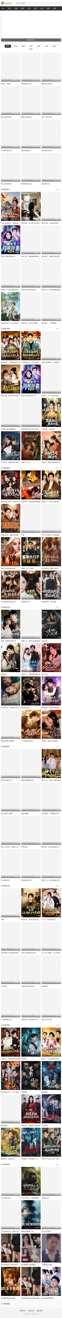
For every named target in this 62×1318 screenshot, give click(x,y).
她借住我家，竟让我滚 (49, 601)
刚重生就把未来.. (26, 117)
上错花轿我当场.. (6, 150)
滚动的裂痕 (25, 813)
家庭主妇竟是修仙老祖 (8, 568)
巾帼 (22, 535)
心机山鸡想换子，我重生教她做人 (12, 223)
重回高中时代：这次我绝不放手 (11, 323)
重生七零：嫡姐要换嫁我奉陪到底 (32, 256)
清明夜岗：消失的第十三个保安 (31, 1159)
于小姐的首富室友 (27, 741)
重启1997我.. (46, 184)
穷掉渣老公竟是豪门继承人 (50, 568)
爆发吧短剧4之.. (26, 150)
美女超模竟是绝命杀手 (8, 601)
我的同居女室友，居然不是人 (10, 501)
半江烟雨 (4, 986)
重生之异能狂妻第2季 (8, 256)
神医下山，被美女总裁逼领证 (30, 641)
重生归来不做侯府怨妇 (28, 290)
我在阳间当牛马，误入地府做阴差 (12, 1092)
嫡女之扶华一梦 (47, 1019)
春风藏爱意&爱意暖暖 (28, 1265)
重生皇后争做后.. (47, 84)
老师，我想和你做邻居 (8, 641)
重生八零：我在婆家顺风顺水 (51, 290)
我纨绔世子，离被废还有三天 (10, 362)
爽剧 (22, 8)
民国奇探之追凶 (26, 184)
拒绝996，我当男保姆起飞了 (51, 847)
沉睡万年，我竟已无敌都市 (50, 501)
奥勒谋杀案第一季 (27, 1231)
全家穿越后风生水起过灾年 (30, 429)
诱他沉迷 (45, 641)
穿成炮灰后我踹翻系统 (8, 429)
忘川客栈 (45, 1125)
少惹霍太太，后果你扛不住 (10, 707)
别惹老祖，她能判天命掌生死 (30, 1125)
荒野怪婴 (24, 1092)
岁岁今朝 (45, 674)
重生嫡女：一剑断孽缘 (49, 323)
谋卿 (2, 919)
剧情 (54, 8)
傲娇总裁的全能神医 (7, 741)
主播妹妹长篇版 (47, 1265)
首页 (3, 8)
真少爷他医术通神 (7, 813)
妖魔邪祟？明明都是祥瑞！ (30, 1019)
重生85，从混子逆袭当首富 (10, 290)
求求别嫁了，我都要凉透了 (50, 813)
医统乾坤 (24, 1059)
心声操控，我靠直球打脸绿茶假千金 (12, 462)
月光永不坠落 (46, 1231)
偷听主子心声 (25, 462)
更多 (58, 189)
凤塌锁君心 (4, 1125)
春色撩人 (4, 674)
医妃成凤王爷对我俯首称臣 (10, 953)
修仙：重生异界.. (47, 117)
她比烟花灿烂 (25, 707)
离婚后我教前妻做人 (28, 780)
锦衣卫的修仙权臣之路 (28, 953)
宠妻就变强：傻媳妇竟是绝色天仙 (12, 535)
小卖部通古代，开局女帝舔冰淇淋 (32, 362)
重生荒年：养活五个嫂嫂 (29, 323)
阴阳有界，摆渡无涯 (7, 1159)
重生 (9, 8)
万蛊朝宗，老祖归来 (48, 429)
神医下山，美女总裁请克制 (50, 880)
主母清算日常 (5, 880)
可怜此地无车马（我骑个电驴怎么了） (13, 1231)
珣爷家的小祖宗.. (47, 150)
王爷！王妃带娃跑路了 (49, 919)
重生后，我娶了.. (6, 84)
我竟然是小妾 (25, 601)
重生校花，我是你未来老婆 (50, 256)
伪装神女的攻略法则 (28, 986)
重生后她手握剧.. (6, 117)
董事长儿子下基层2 (27, 568)
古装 (41, 8)
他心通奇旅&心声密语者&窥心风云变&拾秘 (15, 1265)
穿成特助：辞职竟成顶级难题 (30, 501)
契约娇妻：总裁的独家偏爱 (50, 707)
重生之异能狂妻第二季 (28, 395)
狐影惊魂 (45, 1092)
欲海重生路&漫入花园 (8, 1298)
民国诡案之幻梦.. (26, 84)
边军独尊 (45, 986)
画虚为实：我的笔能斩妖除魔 (10, 1059)
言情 (28, 8)
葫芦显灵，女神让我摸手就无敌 (31, 919)
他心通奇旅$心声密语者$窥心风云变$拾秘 (35, 1298)
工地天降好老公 (6, 1198)
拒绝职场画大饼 (26, 880)
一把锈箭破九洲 (6, 1019)
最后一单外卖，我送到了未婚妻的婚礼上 (14, 847)
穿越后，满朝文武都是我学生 (51, 462)
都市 (35, 8)
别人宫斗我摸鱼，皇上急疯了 (51, 953)
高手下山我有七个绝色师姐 (50, 535)
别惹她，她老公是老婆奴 (50, 741)
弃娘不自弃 (45, 1198)
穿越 (16, 8)
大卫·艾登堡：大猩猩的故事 (30, 1198)
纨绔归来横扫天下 (7, 780)
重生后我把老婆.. (6, 184)
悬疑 (48, 8)
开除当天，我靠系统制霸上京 (30, 674)
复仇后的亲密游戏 (47, 1298)
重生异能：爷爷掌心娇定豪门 (30, 223)
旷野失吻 (24, 847)
